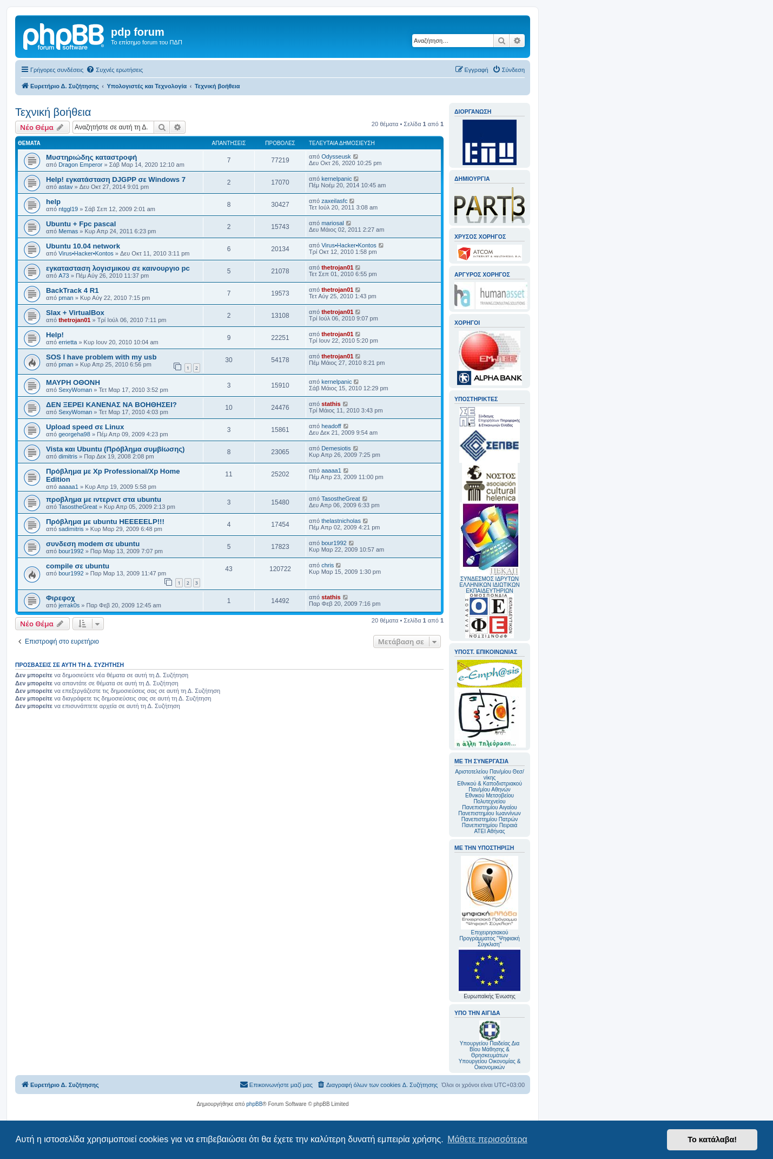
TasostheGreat (77, 506)
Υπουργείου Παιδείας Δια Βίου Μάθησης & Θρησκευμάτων (490, 1049)
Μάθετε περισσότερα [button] (487, 1139)
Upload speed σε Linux (85, 427)
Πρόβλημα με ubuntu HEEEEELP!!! (105, 522)
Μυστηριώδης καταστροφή (91, 157)
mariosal (332, 223)
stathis (330, 404)
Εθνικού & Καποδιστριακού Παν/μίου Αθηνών (489, 787)
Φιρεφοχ (60, 598)
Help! (55, 335)
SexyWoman (75, 390)
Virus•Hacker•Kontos (86, 253)
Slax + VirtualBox (75, 313)
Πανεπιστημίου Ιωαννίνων (489, 813)
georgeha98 (74, 434)
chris (327, 565)
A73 (63, 275)
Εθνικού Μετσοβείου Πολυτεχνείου (489, 798)
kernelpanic (336, 178)
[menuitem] (114, 69)
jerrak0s (69, 605)
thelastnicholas (341, 521)
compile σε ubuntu (77, 566)
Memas (68, 231)
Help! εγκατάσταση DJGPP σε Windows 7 (116, 179)
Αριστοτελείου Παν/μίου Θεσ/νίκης (489, 775)
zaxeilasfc (334, 201)
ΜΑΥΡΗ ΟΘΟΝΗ (73, 382)
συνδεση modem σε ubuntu (93, 544)
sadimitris (70, 529)
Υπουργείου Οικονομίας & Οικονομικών (490, 1064)
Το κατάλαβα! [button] (712, 1139)
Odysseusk (336, 156)
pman (66, 297)
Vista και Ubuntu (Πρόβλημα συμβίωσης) (115, 449)
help (53, 202)
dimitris (67, 456)
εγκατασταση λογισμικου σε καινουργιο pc (118, 268)
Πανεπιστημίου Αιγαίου (489, 807)
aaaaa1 (68, 486)
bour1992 (71, 551)
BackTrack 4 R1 (72, 290)
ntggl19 (68, 209)
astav (65, 187)
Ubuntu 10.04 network (83, 246)
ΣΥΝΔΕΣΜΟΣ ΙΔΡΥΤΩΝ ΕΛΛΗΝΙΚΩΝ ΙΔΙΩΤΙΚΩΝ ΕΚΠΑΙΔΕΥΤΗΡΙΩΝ (489, 585)
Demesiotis (336, 448)
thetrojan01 (337, 267)
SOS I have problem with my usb (101, 357)
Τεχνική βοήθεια (53, 112)
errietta (67, 342)
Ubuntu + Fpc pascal (81, 224)
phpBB (254, 1104)
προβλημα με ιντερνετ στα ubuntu (103, 499)
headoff (331, 426)
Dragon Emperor (80, 164)
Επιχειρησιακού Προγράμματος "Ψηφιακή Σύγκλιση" (489, 901)
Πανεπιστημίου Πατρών (489, 819)
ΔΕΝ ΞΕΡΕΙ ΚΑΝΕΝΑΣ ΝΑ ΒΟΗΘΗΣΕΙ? (111, 405)
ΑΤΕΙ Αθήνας (489, 831)
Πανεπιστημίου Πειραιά (489, 825)
